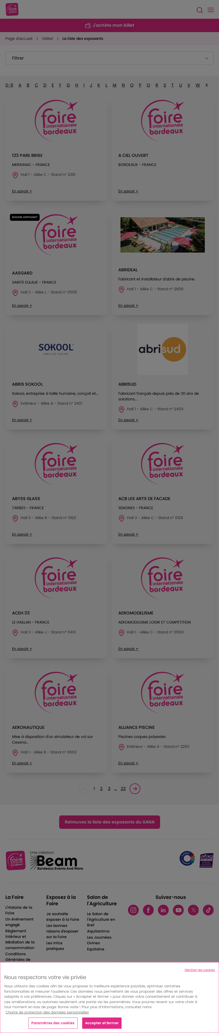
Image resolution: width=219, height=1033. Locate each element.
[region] (109, 997)
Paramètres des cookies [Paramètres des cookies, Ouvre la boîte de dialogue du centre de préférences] (53, 1023)
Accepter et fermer (102, 1023)
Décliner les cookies (200, 970)
